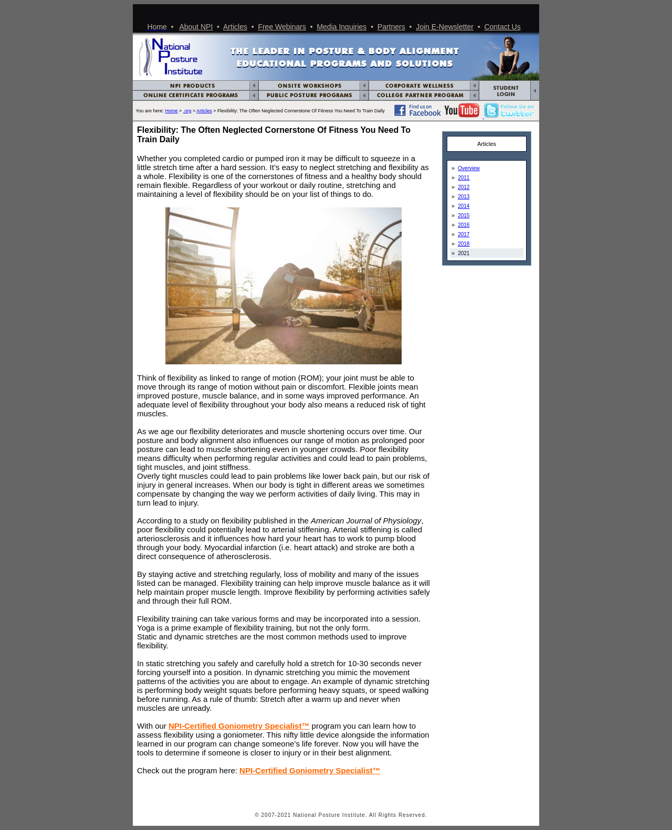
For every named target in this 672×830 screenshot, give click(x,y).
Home (171, 110)
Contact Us (502, 27)
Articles (235, 27)
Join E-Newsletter (445, 27)
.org (187, 110)
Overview (469, 168)
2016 (463, 225)
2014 (463, 206)
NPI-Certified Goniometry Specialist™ (239, 725)
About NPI (196, 27)
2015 (463, 215)
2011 (463, 178)
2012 (463, 187)
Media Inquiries (341, 27)
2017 (463, 234)
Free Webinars (282, 27)
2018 (463, 244)
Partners (391, 27)
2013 (463, 196)
